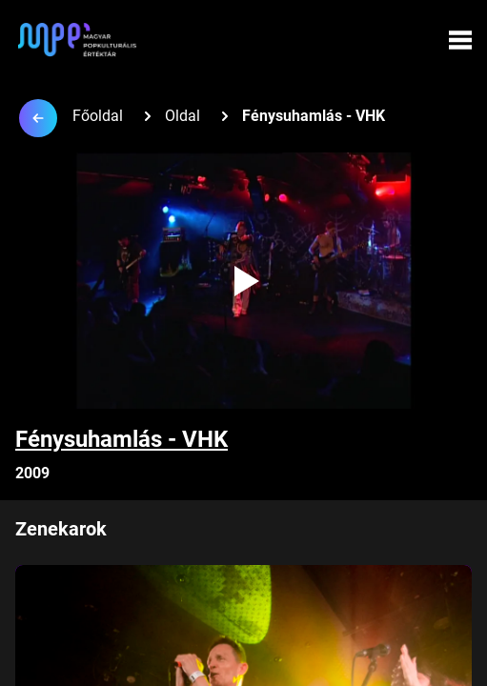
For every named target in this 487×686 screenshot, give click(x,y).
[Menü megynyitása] (460, 40)
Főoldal (97, 116)
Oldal (182, 116)
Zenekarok (61, 528)
